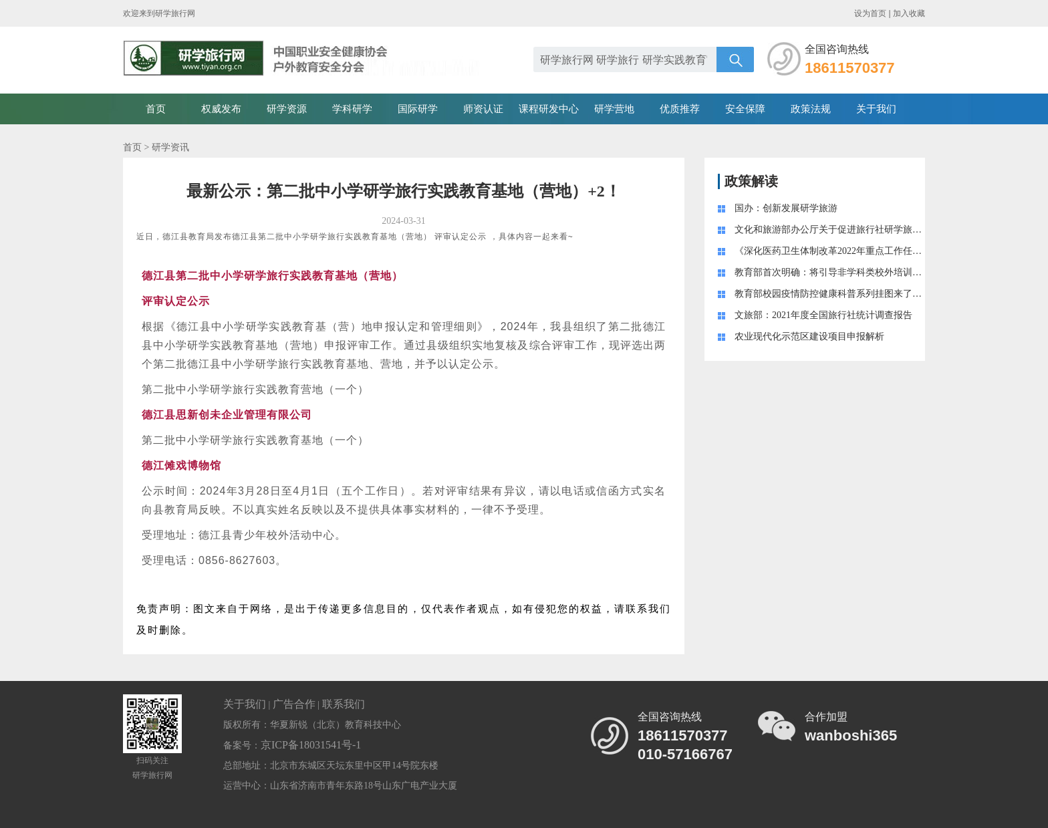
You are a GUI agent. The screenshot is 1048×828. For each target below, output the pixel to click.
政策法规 (811, 109)
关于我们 (876, 109)
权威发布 (221, 109)
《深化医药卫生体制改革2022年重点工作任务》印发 (842, 251)
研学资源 (287, 109)
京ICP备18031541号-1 (311, 744)
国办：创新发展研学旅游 (786, 208)
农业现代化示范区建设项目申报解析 (809, 336)
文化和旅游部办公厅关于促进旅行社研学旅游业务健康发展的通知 (870, 230)
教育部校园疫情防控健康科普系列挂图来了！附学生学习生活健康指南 (880, 294)
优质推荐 (680, 109)
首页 (156, 109)
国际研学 (418, 109)
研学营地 (614, 109)
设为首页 (870, 13)
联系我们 (343, 704)
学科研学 (352, 109)
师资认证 (483, 109)
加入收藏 (909, 13)
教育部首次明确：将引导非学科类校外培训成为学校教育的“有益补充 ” (880, 272)
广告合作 (294, 704)
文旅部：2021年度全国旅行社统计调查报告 (823, 315)
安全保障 (745, 109)
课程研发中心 (549, 109)
